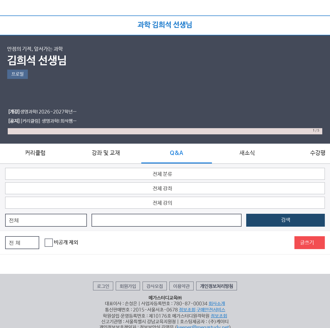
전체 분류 (162, 174)
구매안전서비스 (210, 310)
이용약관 (181, 286)
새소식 (247, 153)
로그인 (103, 286)
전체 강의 (162, 203)
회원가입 (128, 286)
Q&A (176, 153)
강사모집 (154, 286)
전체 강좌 (162, 189)
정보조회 (187, 310)
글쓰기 (307, 243)
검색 (285, 220)
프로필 (17, 74)
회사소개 (217, 303)
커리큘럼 (35, 153)
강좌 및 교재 (106, 153)
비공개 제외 (61, 243)
